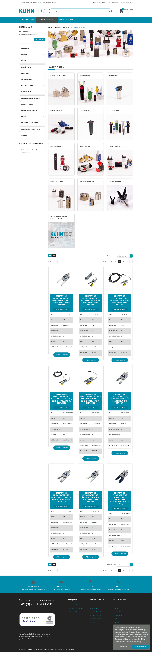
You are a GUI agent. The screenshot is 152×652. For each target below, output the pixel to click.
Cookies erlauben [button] (140, 646)
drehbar (123, 424)
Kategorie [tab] (25, 48)
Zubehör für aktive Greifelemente (58, 218)
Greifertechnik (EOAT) (62, 27)
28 (63, 336)
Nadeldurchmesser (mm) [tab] (30, 98)
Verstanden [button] (123, 646)
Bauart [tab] (24, 55)
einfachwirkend (67, 347)
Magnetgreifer (56, 146)
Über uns (117, 605)
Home (50, 27)
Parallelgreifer (116, 146)
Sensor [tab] (24, 135)
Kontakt (116, 622)
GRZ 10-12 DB (125, 413)
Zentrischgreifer (86, 181)
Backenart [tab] (25, 73)
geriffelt (94, 325)
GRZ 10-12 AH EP (126, 513)
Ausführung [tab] (26, 67)
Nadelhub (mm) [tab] (27, 104)
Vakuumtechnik (74, 605)
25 (63, 533)
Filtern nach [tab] (26, 27)
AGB (115, 619)
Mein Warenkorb (97, 619)
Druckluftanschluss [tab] (29, 110)
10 (63, 330)
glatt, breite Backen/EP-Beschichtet (126, 524)
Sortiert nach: (111, 256)
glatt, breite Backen (68, 522)
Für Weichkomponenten (97, 424)
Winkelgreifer (56, 181)
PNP (93, 341)
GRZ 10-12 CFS (125, 314)
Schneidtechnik (74, 612)
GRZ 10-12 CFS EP (68, 413)
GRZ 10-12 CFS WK (97, 413)
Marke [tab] (23, 61)
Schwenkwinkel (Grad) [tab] (30, 123)
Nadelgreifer (85, 146)
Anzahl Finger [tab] (26, 79)
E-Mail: (49, 2)
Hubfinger (113, 75)
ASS (64, 320)
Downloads (118, 615)
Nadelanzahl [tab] (26, 92)
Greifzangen (84, 75)
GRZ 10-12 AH (67, 511)
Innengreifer (56, 111)
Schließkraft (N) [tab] (27, 86)
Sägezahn (95, 522)
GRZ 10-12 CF (95, 314)
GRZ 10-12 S (95, 511)
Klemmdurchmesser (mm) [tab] (30, 129)
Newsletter (118, 612)
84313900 (94, 352)
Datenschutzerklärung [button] (133, 642)
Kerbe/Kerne (66, 325)
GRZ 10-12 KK (66, 314)
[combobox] (80, 11)
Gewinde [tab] (24, 117)
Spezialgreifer (115, 181)
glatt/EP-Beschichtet (68, 424)
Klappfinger (114, 111)
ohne (64, 341)
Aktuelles (117, 608)
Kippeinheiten (85, 111)
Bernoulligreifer (58, 75)
